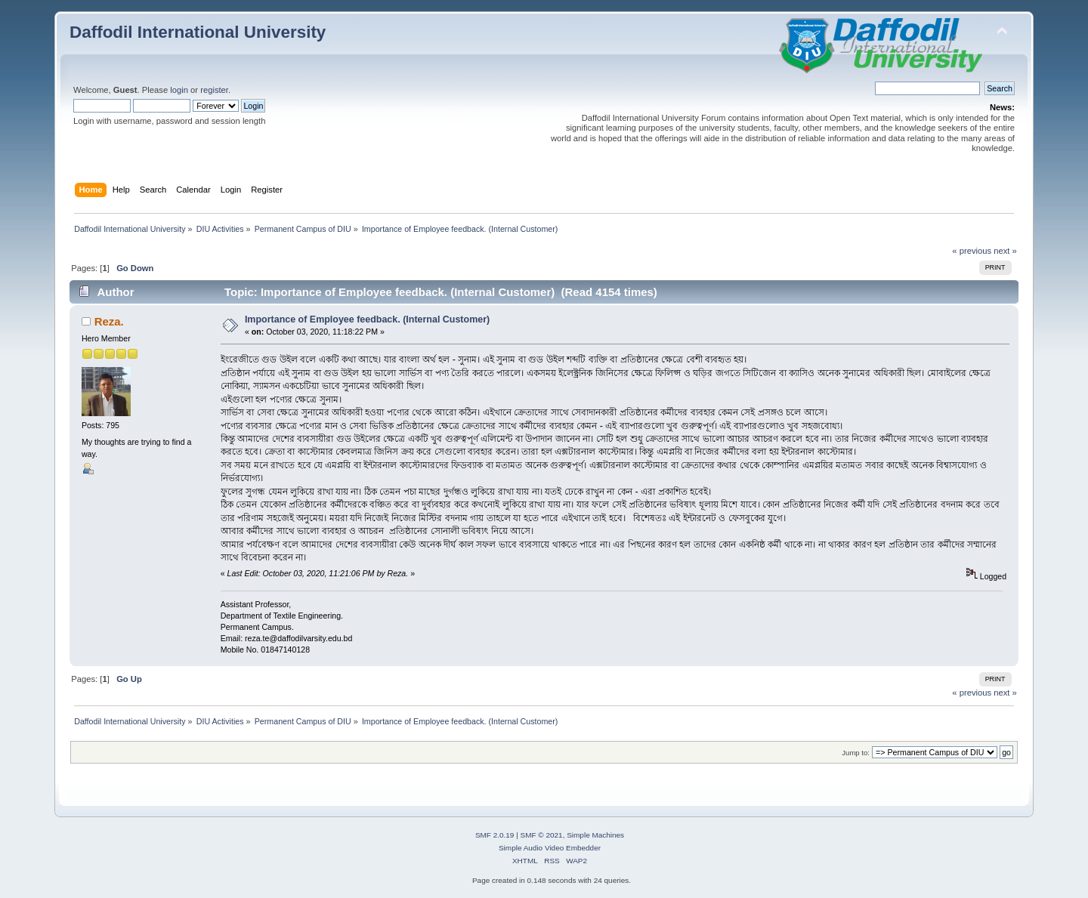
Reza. (109, 321)
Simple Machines (595, 835)
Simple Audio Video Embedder (550, 848)
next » (1005, 250)
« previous (971, 250)
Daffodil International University (198, 32)
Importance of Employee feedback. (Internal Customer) (367, 319)
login (179, 89)
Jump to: (856, 752)
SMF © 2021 (542, 835)
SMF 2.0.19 (495, 835)
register (214, 89)
